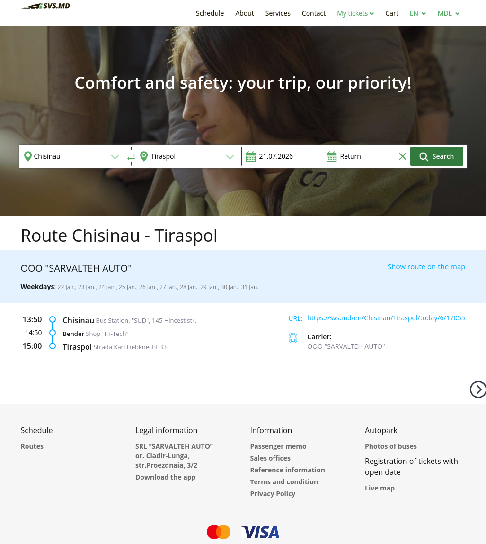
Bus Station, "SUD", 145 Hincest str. (146, 320)
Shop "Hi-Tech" (107, 333)
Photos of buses (391, 446)
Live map (380, 487)
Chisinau (79, 320)
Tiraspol (77, 346)
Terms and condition (284, 481)
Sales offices (270, 457)
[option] (243, 121)
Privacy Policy (273, 493)
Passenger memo (278, 446)
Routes (32, 446)
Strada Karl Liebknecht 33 (130, 346)
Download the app (165, 476)
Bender (74, 333)
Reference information (287, 469)
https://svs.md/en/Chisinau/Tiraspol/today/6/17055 (386, 317)
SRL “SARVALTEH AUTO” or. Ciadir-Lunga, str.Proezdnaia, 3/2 (174, 456)
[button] (355, 13)
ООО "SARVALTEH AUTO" (346, 346)
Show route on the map (426, 266)
